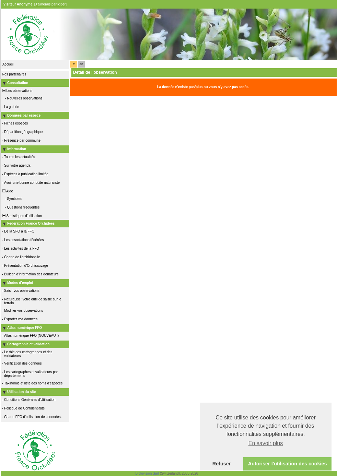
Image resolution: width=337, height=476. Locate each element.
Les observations (16, 91)
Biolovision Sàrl (147, 473)
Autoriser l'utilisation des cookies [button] (287, 463)
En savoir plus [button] (265, 443)
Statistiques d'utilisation (21, 216)
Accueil (7, 64)
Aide (7, 191)
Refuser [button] (221, 463)
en (81, 64)
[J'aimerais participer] (50, 4)
